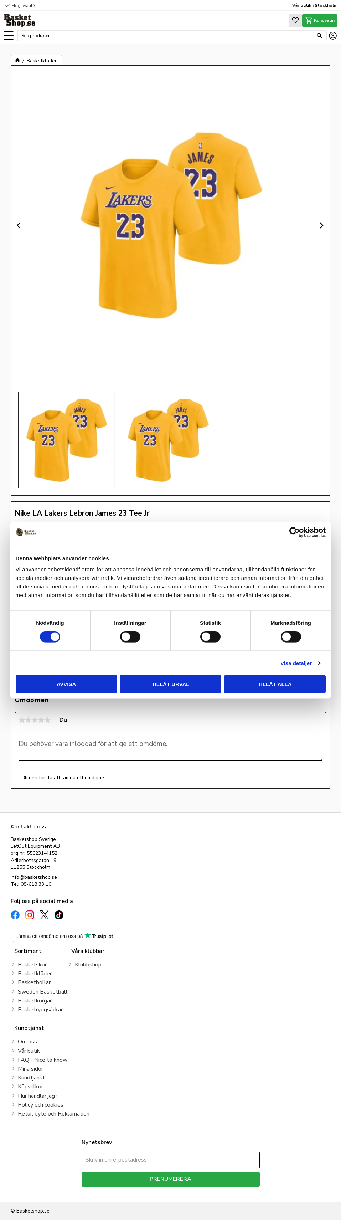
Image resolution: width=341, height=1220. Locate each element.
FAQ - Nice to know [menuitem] (42, 1060)
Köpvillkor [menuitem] (30, 1087)
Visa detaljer (296, 663)
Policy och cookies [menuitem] (40, 1105)
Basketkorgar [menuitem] (35, 1001)
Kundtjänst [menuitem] (31, 1078)
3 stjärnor (34, 720)
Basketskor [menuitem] (32, 965)
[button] (9, 36)
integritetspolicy (196, 1192)
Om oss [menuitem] (27, 1042)
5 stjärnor (47, 720)
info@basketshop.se (34, 877)
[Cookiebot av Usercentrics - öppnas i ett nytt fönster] (294, 532)
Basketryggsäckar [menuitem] (40, 1010)
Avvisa (66, 684)
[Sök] (319, 36)
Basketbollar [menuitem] (34, 982)
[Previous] (19, 225)
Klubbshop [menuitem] (88, 965)
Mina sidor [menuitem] (30, 1069)
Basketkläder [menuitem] (35, 973)
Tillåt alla (274, 684)
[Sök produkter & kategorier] (167, 36)
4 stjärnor (41, 720)
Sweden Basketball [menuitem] (43, 992)
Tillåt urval (170, 684)
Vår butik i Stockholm (314, 5)
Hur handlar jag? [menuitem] (38, 1096)
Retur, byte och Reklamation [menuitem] (53, 1114)
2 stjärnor (28, 720)
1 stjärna (22, 720)
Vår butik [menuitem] (29, 1051)
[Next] (321, 225)
